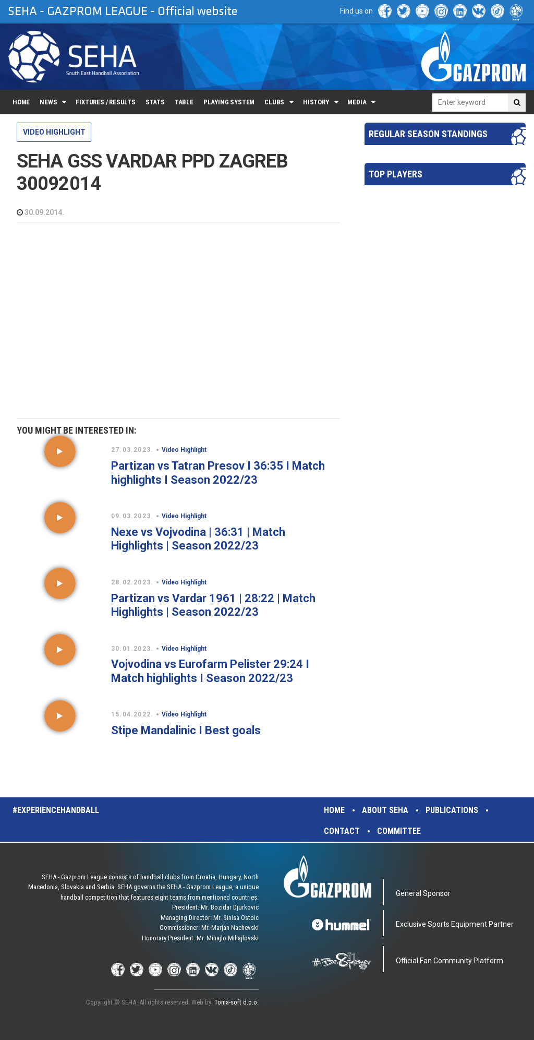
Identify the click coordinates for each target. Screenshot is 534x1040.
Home (21, 102)
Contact (342, 831)
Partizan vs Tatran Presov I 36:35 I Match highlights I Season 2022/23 (218, 472)
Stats (155, 102)
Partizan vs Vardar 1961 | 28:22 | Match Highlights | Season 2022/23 (213, 605)
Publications (452, 810)
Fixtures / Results (106, 102)
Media (356, 102)
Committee (399, 831)
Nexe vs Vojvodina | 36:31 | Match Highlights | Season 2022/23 (198, 538)
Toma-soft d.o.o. (236, 1002)
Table (184, 102)
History (316, 102)
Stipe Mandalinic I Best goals (186, 730)
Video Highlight (54, 132)
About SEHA (385, 810)
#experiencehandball (56, 810)
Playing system (228, 102)
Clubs (274, 102)
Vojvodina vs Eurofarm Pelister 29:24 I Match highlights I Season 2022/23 (210, 671)
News (48, 102)
